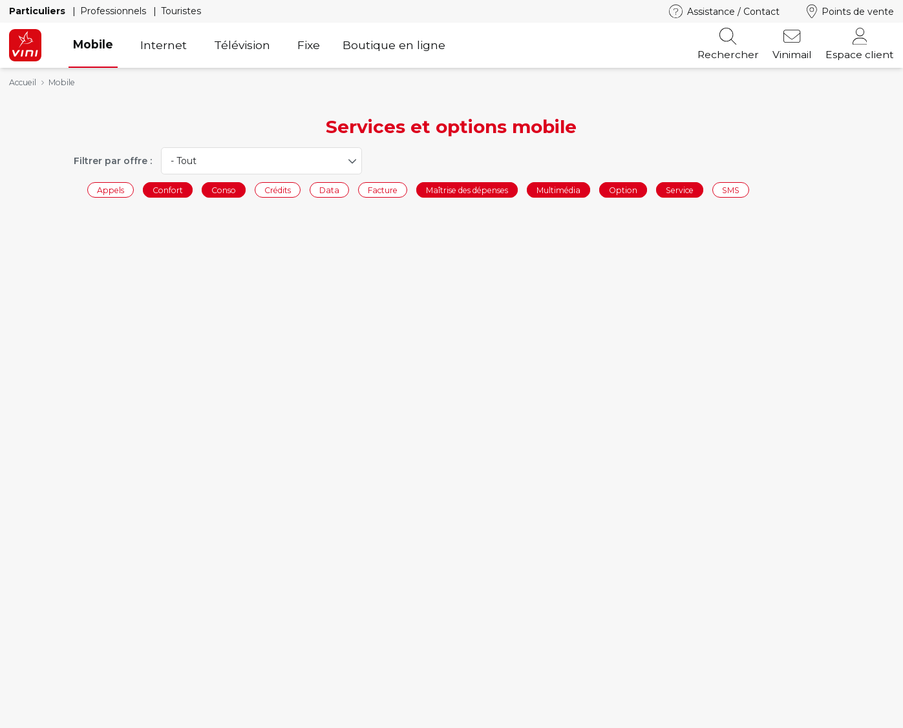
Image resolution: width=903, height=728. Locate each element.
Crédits (277, 189)
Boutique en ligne (394, 45)
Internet (163, 45)
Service (680, 189)
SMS (730, 189)
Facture (383, 189)
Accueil (22, 82)
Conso (223, 189)
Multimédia (558, 189)
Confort (168, 189)
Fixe (308, 45)
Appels (110, 189)
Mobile (93, 44)
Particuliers (38, 11)
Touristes (181, 11)
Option (623, 189)
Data (329, 189)
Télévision (242, 45)
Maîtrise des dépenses (467, 189)
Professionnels (114, 11)
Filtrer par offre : (113, 161)
